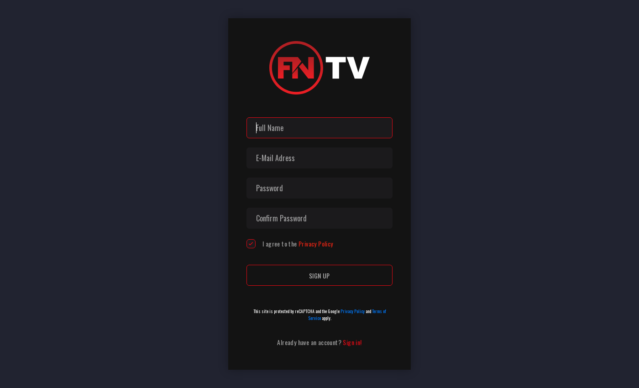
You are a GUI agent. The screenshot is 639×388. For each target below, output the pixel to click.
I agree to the (297, 243)
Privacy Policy (316, 243)
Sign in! (352, 342)
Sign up (319, 275)
